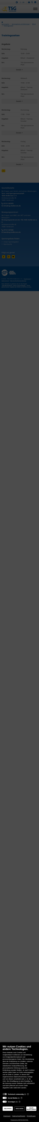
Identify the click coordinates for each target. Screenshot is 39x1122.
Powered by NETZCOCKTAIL (19, 1120)
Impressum (7, 1116)
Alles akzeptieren (31, 1108)
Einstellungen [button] (31, 1116)
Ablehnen (8, 1109)
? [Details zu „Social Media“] (21, 1098)
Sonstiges (11, 1102)
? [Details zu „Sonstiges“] (19, 1102)
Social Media (12, 1098)
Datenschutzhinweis (18, 1116)
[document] (19, 1068)
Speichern (19, 1109)
